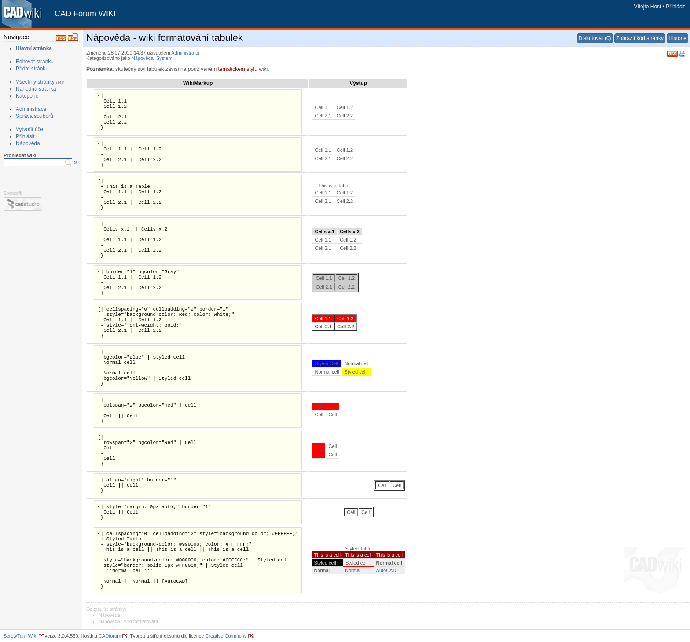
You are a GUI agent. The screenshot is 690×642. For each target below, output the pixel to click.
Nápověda (28, 143)
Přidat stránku (32, 69)
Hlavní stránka (34, 48)
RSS (672, 53)
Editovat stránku (35, 62)
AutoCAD (386, 570)
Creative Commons (225, 635)
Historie (677, 38)
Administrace (31, 109)
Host (655, 7)
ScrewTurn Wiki (20, 635)
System (164, 58)
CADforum (110, 635)
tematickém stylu (237, 69)
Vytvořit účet (30, 129)
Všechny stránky (35, 82)
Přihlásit (675, 7)
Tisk (682, 54)
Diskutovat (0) (595, 38)
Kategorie (27, 96)
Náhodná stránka (36, 89)
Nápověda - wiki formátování (128, 621)
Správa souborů (34, 116)
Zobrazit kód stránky (640, 38)
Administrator (185, 52)
